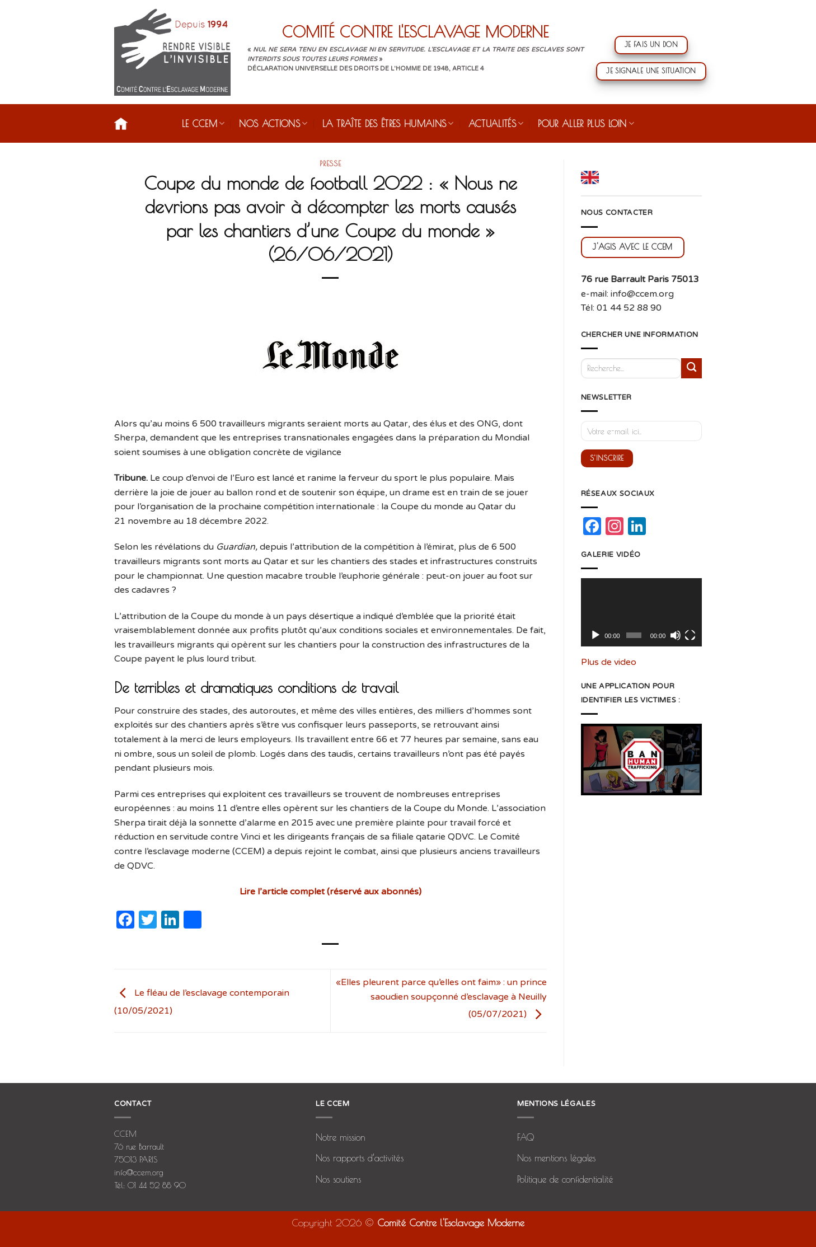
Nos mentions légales (556, 1158)
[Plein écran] (690, 635)
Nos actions (273, 123)
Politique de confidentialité (565, 1179)
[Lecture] (595, 635)
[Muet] (675, 635)
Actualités (496, 123)
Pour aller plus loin (586, 123)
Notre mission (340, 1137)
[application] (641, 612)
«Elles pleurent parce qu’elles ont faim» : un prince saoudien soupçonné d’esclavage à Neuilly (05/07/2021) (441, 998)
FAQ (525, 1137)
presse (330, 163)
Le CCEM (203, 123)
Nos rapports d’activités (360, 1158)
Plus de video (608, 662)
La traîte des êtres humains (388, 123)
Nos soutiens (338, 1179)
